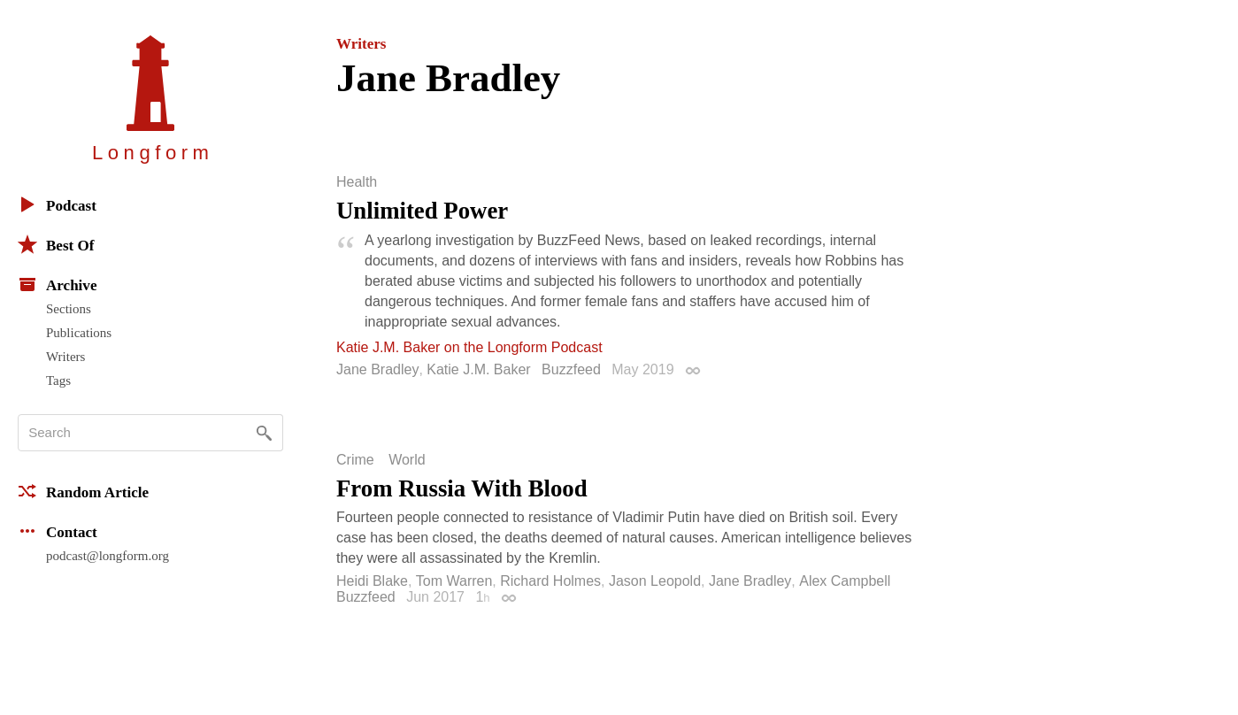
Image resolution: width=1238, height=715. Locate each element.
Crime (355, 460)
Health (356, 182)
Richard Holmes (550, 580)
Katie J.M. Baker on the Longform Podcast (469, 347)
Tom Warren (454, 580)
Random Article (83, 491)
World (407, 460)
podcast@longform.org (107, 556)
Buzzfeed (571, 369)
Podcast (57, 204)
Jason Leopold (655, 580)
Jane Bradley (377, 369)
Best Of (56, 244)
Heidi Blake (372, 580)
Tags (58, 380)
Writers (65, 357)
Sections (68, 309)
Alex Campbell (844, 580)
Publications (78, 333)
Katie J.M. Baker (478, 369)
